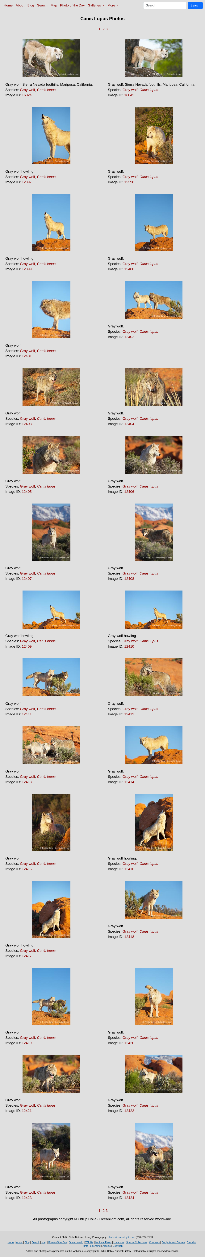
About (20, 5)
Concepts (154, 1242)
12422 (129, 1111)
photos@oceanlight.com (121, 1237)
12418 (129, 937)
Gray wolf (27, 90)
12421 (27, 1111)
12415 (27, 869)
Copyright (118, 1245)
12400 (129, 269)
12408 (129, 579)
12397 (27, 182)
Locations (119, 1242)
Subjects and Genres (173, 1242)
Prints (85, 1245)
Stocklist (191, 1242)
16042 (129, 95)
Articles (106, 1245)
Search (42, 5)
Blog (30, 5)
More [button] (112, 5)
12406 (129, 492)
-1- (99, 29)
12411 (27, 714)
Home (8, 5)
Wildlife (89, 1242)
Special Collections (136, 1242)
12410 (129, 646)
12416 (129, 869)
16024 (27, 95)
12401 (27, 356)
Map (54, 5)
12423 (27, 1198)
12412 (129, 714)
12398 (129, 182)
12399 (27, 269)
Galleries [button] (95, 5)
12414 (129, 782)
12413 (27, 782)
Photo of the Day (72, 5)
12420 (129, 1043)
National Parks (103, 1242)
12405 (27, 492)
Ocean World (76, 1242)
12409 (27, 646)
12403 (27, 424)
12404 (129, 424)
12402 (129, 337)
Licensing (95, 1245)
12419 (27, 1043)
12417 (27, 956)
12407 (27, 579)
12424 (129, 1198)
